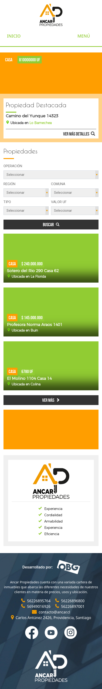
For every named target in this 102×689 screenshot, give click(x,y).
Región (9, 184)
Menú (86, 36)
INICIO (14, 36)
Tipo (7, 202)
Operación (12, 166)
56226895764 (36, 600)
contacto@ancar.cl (51, 612)
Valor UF (59, 202)
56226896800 (70, 600)
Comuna (58, 184)
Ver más (51, 400)
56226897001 (70, 606)
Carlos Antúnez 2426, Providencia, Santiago (51, 617)
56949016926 (36, 606)
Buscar (51, 224)
